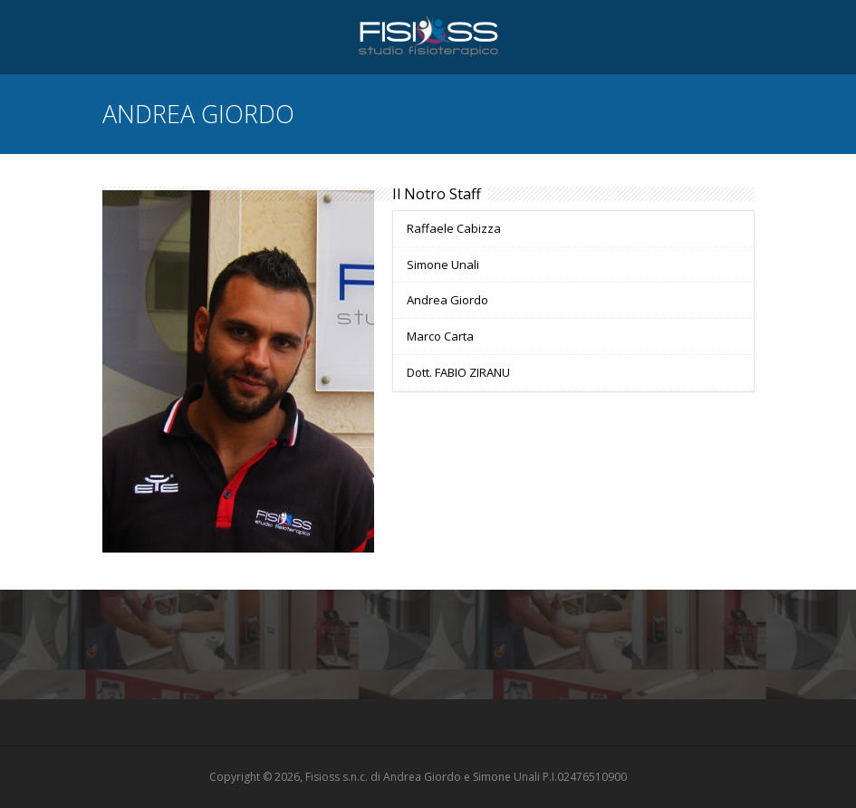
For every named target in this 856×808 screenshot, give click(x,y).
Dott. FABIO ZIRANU (458, 372)
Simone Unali (443, 264)
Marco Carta (440, 336)
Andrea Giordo (447, 300)
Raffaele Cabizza (454, 228)
